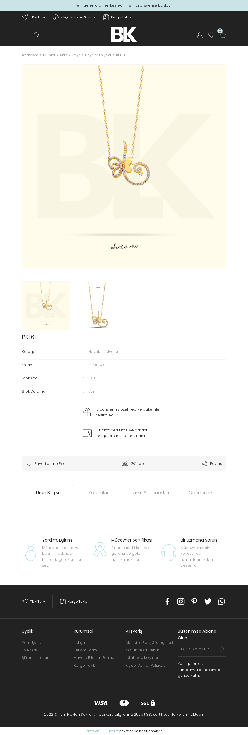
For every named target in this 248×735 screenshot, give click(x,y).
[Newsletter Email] (202, 651)
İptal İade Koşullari (142, 657)
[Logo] (124, 34)
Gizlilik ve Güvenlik (142, 650)
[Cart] (223, 35)
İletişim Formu (86, 650)
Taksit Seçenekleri (149, 492)
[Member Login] (200, 35)
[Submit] (223, 649)
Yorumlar (98, 492)
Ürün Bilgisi (47, 492)
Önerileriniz (201, 492)
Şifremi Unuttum (36, 657)
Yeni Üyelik (31, 642)
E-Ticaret (111, 731)
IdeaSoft (93, 731)
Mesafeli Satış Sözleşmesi (149, 642)
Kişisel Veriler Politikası (146, 665)
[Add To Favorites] (46, 464)
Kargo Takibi (85, 665)
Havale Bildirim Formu (94, 657)
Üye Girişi (30, 650)
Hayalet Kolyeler (103, 351)
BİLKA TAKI (96, 364)
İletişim (80, 642)
